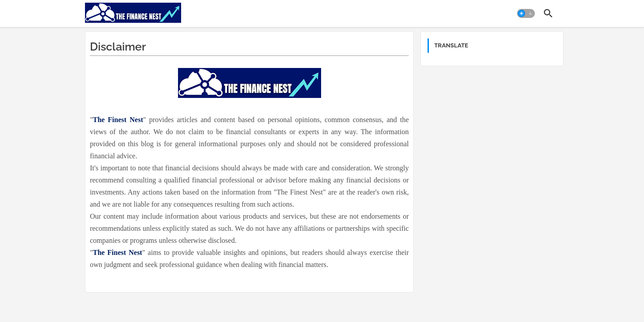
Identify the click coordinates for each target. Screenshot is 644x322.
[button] (526, 13)
